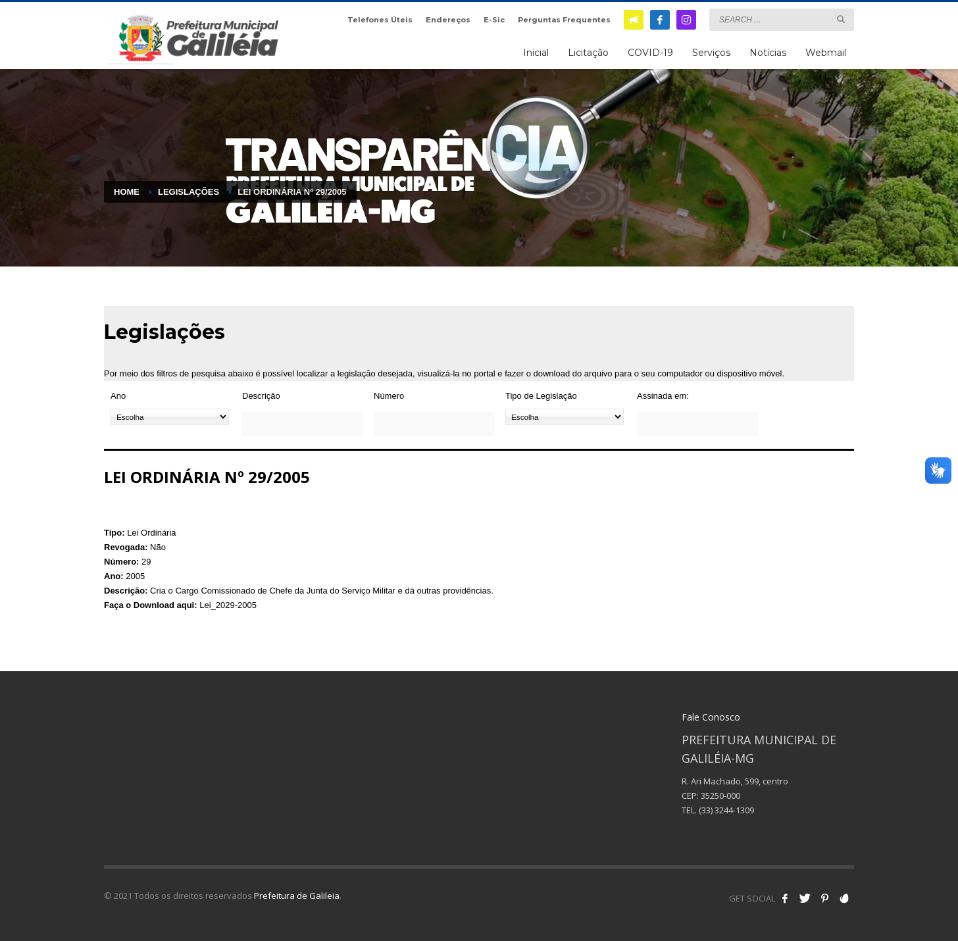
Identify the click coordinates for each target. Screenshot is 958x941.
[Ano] (170, 417)
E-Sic (494, 19)
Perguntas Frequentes (564, 19)
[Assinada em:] (697, 424)
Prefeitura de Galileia (297, 896)
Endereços (448, 19)
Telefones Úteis (380, 19)
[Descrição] (302, 424)
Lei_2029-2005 (228, 605)
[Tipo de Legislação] (564, 417)
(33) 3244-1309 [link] (726, 810)
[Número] (434, 424)
